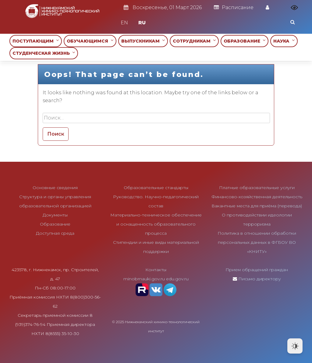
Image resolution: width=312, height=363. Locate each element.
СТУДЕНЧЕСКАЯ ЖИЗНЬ (43, 53)
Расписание (234, 7)
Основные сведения (55, 187)
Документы (55, 215)
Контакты (155, 269)
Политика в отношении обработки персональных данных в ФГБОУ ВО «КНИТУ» (257, 242)
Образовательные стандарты (156, 187)
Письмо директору (259, 279)
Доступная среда (55, 233)
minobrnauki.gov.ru (144, 279)
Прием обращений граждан (256, 269)
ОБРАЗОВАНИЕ (244, 41)
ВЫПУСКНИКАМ (143, 41)
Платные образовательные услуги (257, 187)
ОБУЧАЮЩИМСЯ (90, 41)
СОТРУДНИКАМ (194, 41)
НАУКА (284, 41)
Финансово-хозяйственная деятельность (256, 196)
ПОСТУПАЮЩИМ (35, 41)
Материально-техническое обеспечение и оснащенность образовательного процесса (156, 224)
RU (142, 23)
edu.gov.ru (177, 279)
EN (124, 23)
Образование (55, 224)
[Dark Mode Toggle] (295, 346)
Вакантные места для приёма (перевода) (256, 206)
